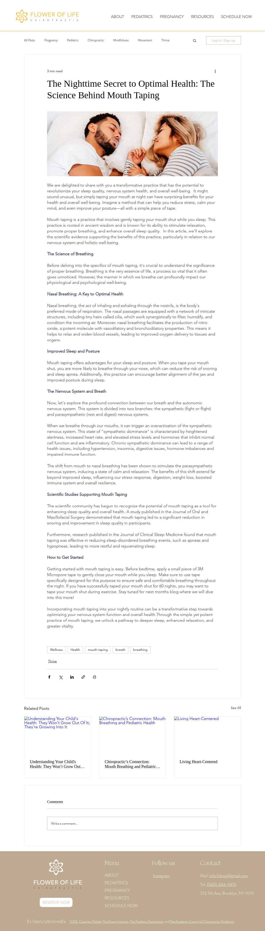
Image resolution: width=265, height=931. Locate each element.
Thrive (165, 40)
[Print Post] (94, 677)
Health (75, 650)
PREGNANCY (117, 890)
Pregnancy (51, 40)
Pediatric (72, 40)
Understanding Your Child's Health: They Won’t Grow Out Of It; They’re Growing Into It (55, 764)
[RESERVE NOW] (56, 902)
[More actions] (215, 71)
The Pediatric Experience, (147, 921)
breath (120, 650)
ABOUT (111, 875)
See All (236, 708)
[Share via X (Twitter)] (60, 677)
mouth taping (98, 650)
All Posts (29, 40)
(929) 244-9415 (221, 884)
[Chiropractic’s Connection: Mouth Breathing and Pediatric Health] (132, 735)
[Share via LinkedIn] (72, 677)
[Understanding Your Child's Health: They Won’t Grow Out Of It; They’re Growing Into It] (57, 735)
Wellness (56, 650)
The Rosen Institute (115, 921)
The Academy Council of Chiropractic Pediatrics (202, 921)
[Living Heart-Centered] (207, 735)
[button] (117, 16)
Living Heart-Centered (198, 761)
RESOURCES (117, 898)
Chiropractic (96, 40)
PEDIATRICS (116, 883)
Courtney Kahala (90, 921)
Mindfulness (121, 40)
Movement (145, 40)
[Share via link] (83, 677)
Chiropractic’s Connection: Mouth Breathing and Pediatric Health (130, 764)
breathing (140, 650)
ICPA (74, 921)
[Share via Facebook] (49, 677)
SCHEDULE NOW (121, 906)
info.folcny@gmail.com (228, 876)
